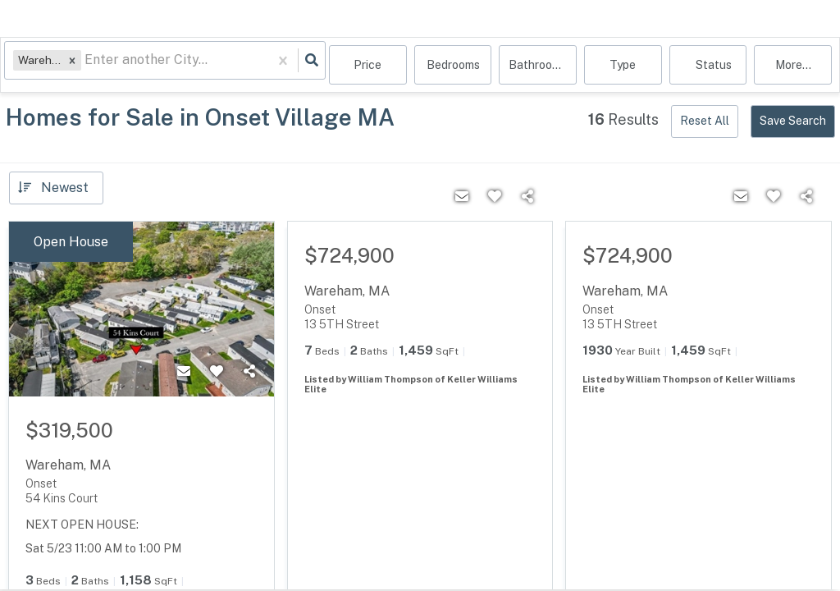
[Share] (249, 371)
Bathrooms (538, 65)
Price (367, 65)
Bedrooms (453, 65)
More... (793, 65)
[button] (76, 65)
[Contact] (183, 371)
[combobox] (90, 66)
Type (622, 65)
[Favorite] (216, 371)
